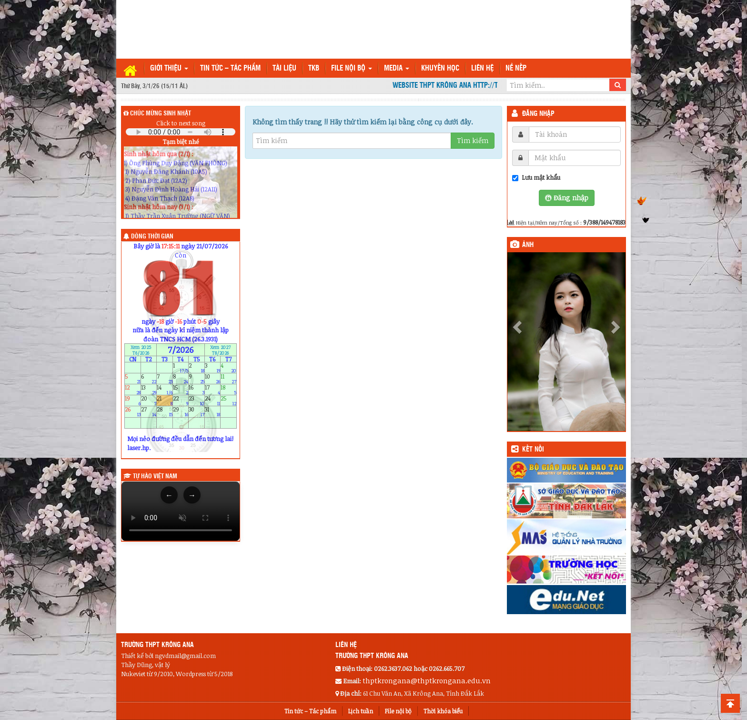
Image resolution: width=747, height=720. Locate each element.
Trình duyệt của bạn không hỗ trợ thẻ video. (180, 511)
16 (196, 389)
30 (196, 411)
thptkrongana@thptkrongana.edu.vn (427, 680)
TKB (313, 68)
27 (149, 411)
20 (149, 400)
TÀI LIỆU (284, 68)
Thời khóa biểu (443, 711)
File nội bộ (351, 68)
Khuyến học (440, 68)
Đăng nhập (538, 114)
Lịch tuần (360, 711)
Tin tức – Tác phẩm (230, 68)
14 (164, 389)
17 (213, 389)
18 (228, 389)
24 (213, 400)
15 (181, 389)
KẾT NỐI (533, 449)
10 (213, 378)
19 (133, 400)
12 (133, 389)
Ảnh (528, 245)
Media (396, 68)
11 (228, 378)
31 (213, 411)
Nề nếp (515, 68)
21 (164, 400)
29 (181, 411)
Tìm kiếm (472, 140)
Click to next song (180, 123)
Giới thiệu (169, 68)
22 (181, 400)
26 (133, 411)
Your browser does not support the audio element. (180, 131)
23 (196, 400)
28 (164, 411)
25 (228, 400)
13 (149, 389)
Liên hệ (482, 68)
